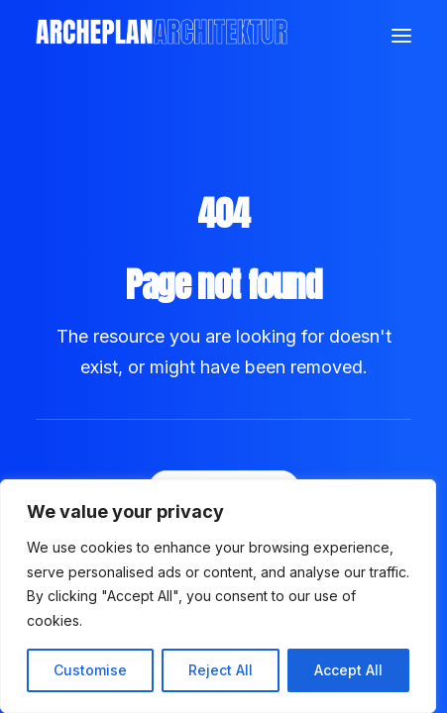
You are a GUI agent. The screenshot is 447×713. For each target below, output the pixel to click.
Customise (90, 670)
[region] (218, 596)
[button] (401, 35)
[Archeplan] (161, 35)
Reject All (220, 670)
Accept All (348, 670)
